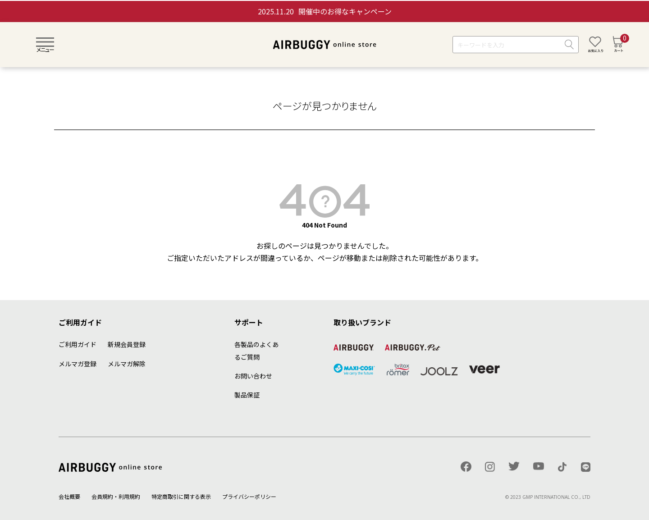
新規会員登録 (127, 344)
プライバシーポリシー (249, 496)
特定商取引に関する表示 (181, 496)
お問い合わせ (253, 375)
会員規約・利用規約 (115, 496)
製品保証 (247, 394)
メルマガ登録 (77, 363)
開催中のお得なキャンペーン (325, 11)
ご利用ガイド (77, 344)
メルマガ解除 (127, 363)
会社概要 (69, 496)
